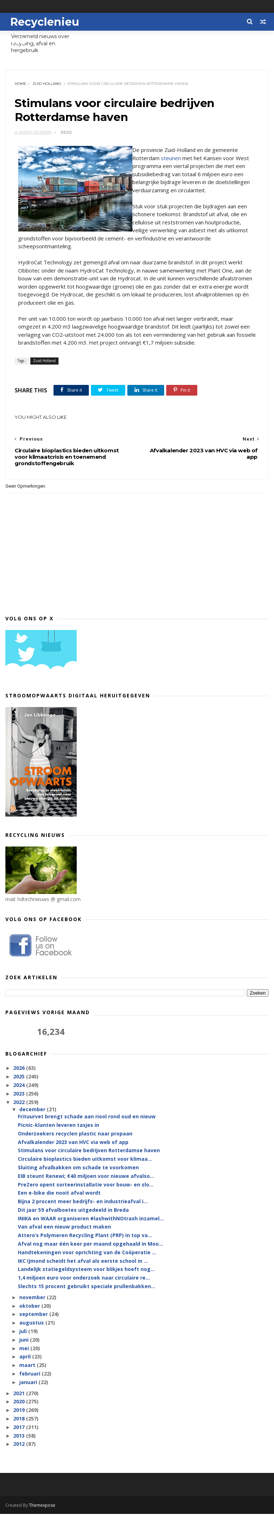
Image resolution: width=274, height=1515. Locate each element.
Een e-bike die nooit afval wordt (59, 1193)
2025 (19, 1077)
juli (23, 1331)
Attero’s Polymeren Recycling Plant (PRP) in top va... (85, 1236)
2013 (19, 1436)
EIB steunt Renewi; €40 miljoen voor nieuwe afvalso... (86, 1176)
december (33, 1110)
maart (28, 1366)
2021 (19, 1394)
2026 (19, 1069)
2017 (19, 1427)
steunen (171, 158)
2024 (19, 1085)
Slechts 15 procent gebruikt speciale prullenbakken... (86, 1286)
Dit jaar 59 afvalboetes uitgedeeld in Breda (73, 1210)
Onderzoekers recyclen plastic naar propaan (75, 1134)
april (25, 1357)
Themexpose (42, 1506)
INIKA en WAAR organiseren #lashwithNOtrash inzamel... (91, 1219)
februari (30, 1374)
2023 (19, 1094)
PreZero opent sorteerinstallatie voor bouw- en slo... (85, 1185)
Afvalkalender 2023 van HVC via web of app (73, 1142)
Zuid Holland (46, 84)
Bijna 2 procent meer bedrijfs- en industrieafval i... (83, 1202)
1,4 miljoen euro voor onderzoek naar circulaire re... (84, 1278)
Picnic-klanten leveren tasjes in (58, 1125)
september (34, 1315)
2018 (19, 1419)
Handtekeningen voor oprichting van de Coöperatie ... (87, 1253)
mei (24, 1349)
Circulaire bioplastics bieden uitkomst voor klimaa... (85, 1159)
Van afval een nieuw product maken (64, 1227)
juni (24, 1340)
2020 (19, 1402)
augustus (32, 1323)
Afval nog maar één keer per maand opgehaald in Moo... (90, 1244)
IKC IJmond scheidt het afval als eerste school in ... (83, 1261)
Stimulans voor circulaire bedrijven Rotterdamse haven (89, 1151)
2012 (19, 1445)
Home (20, 84)
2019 (19, 1411)
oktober (30, 1306)
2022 (19, 1102)
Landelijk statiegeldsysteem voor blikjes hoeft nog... (86, 1270)
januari (29, 1382)
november (33, 1298)
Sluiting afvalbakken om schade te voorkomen (78, 1168)
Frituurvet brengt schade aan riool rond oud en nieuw (87, 1117)
